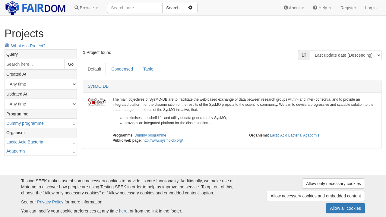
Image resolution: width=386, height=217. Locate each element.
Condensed (122, 69)
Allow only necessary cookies (333, 183)
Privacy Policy (50, 202)
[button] (86, 7)
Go (71, 64)
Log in (371, 7)
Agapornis (311, 135)
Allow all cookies (345, 208)
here (123, 211)
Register (348, 7)
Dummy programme (150, 135)
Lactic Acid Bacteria (286, 135)
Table (148, 69)
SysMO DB (98, 86)
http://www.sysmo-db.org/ (163, 140)
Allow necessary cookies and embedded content (316, 195)
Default (94, 69)
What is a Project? (25, 45)
